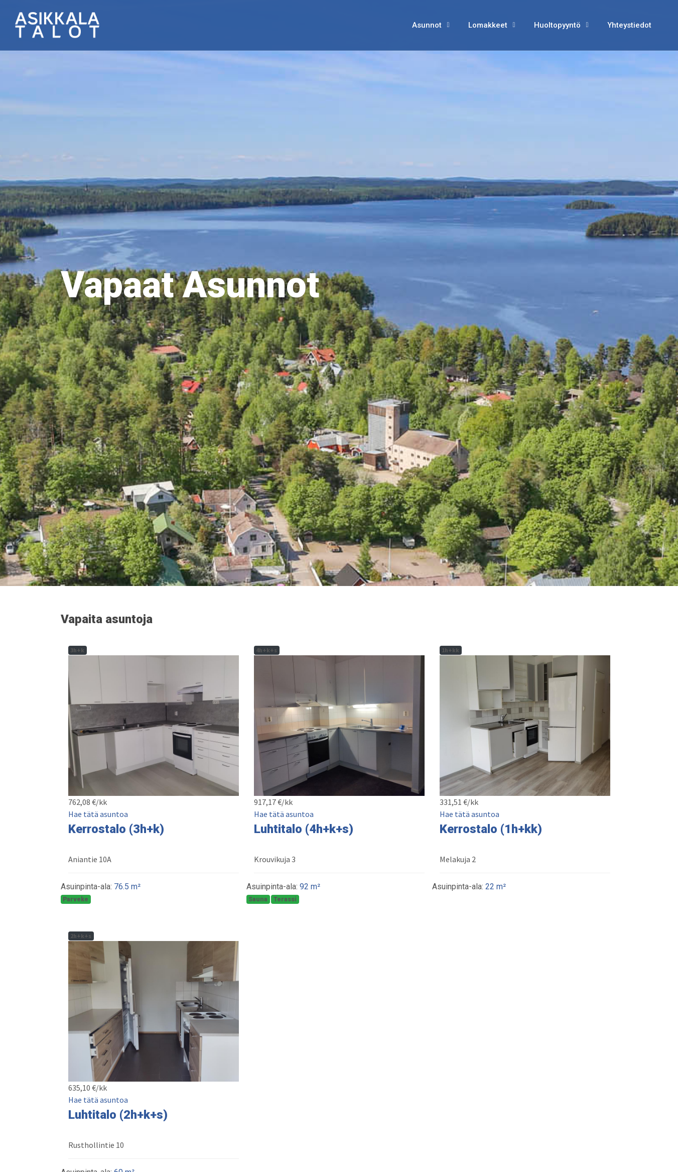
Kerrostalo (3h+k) (116, 829)
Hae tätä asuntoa (98, 814)
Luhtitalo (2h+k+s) (118, 1115)
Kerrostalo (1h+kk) (491, 829)
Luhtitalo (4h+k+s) (303, 829)
